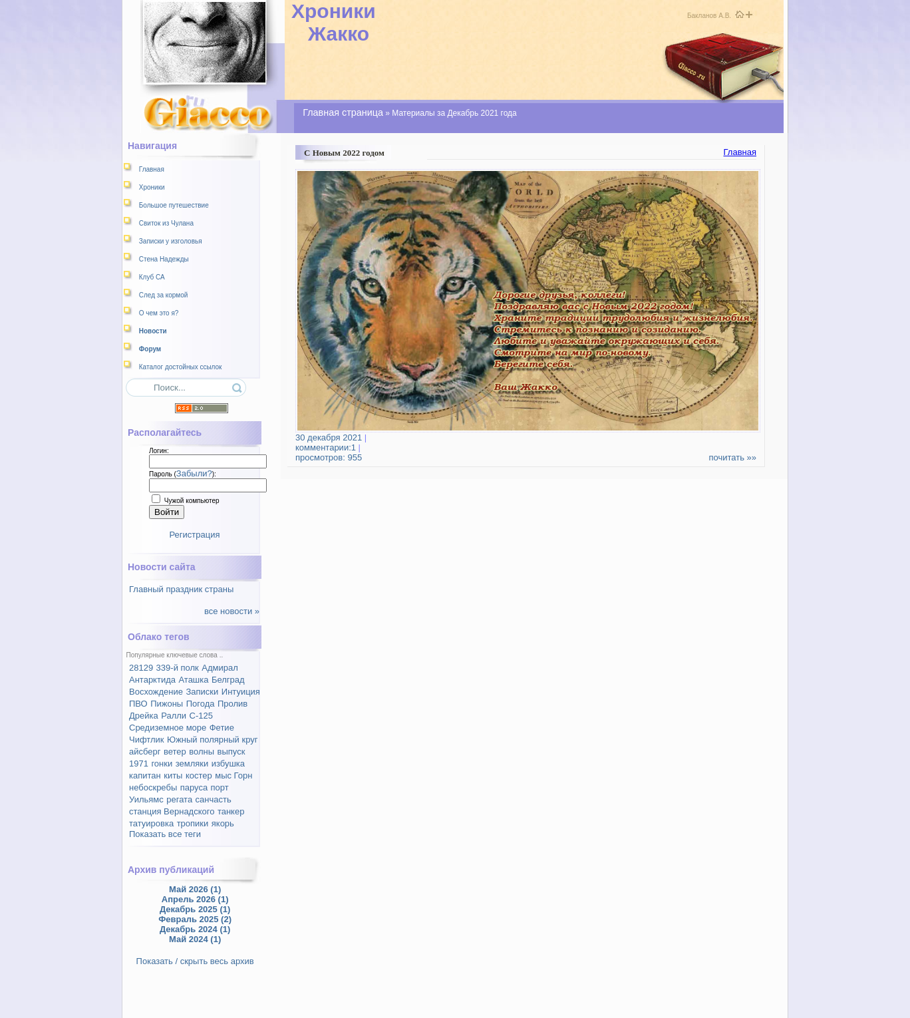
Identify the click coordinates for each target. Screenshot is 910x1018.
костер (199, 775)
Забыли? (194, 473)
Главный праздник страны (181, 589)
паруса (194, 787)
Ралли (173, 716)
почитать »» (732, 457)
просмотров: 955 (328, 457)
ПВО (138, 704)
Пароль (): (182, 474)
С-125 (201, 716)
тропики (193, 823)
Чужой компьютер (191, 500)
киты (173, 775)
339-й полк (177, 668)
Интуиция (241, 692)
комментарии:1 (331, 442)
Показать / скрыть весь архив (195, 961)
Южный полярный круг (212, 740)
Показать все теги (165, 834)
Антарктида (152, 680)
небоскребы (153, 787)
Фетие (222, 728)
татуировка (151, 823)
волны (201, 752)
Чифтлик (146, 740)
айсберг (145, 752)
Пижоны (166, 704)
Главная (740, 152)
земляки (192, 763)
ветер (175, 752)
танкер (231, 811)
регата (179, 799)
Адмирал (220, 668)
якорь (223, 823)
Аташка (193, 680)
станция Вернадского (171, 811)
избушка (228, 763)
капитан (145, 775)
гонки (161, 763)
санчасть (213, 799)
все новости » (231, 611)
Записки (202, 692)
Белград (228, 680)
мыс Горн (233, 775)
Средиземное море (167, 728)
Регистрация (195, 535)
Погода (200, 704)
